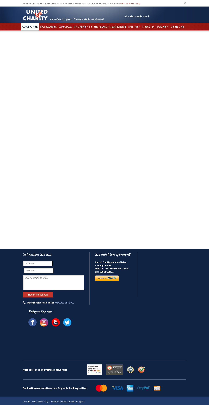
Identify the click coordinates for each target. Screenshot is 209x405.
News (40, 401)
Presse (34, 401)
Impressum (54, 401)
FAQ (46, 401)
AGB (83, 401)
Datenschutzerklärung (129, 3)
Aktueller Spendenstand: (137, 16)
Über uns (26, 401)
